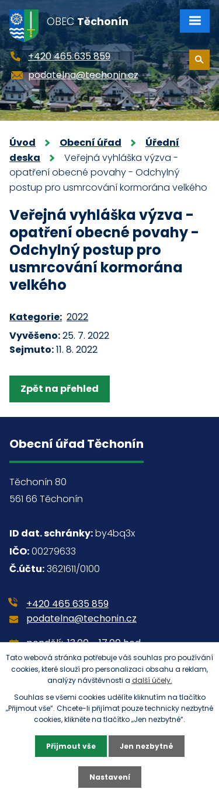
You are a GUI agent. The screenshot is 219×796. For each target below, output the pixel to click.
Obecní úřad (90, 142)
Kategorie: (35, 317)
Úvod (22, 142)
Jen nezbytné (146, 746)
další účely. (152, 680)
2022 (77, 317)
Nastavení (109, 777)
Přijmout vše (71, 746)
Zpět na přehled (59, 388)
